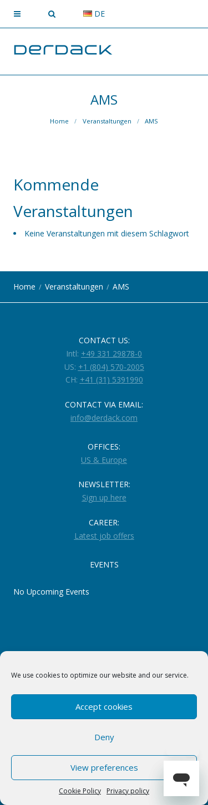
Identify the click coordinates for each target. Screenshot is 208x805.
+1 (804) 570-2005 (111, 367)
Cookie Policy (80, 791)
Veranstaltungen (107, 121)
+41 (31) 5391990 (111, 379)
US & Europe (104, 460)
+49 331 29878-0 (111, 353)
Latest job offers (104, 535)
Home (59, 121)
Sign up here (104, 497)
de (94, 13)
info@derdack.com (104, 417)
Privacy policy (127, 791)
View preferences (104, 767)
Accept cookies (104, 706)
